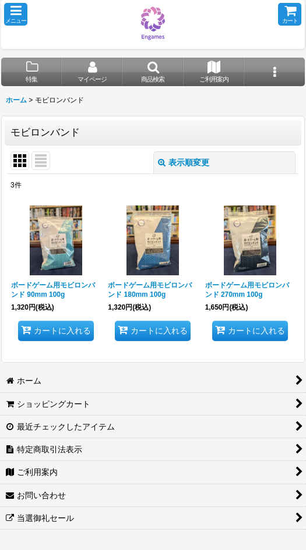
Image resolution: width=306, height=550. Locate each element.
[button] (15, 14)
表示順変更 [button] (183, 162)
